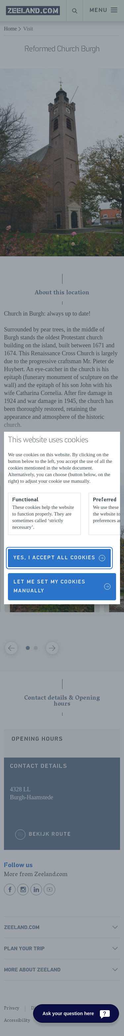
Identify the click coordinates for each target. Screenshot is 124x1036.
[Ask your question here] (76, 1013)
